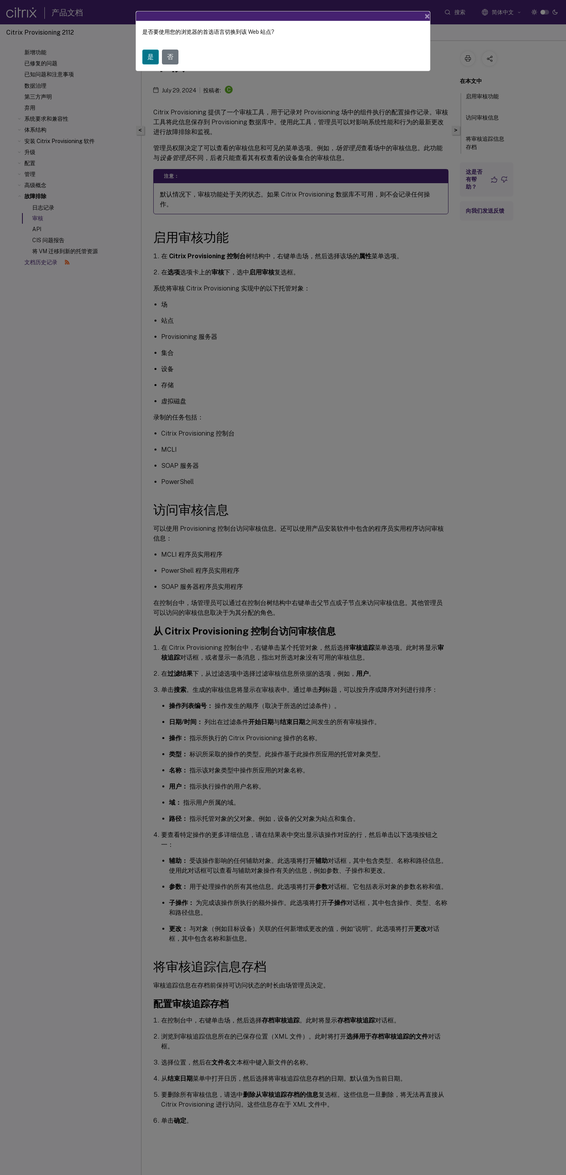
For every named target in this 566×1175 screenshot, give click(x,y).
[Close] (427, 16)
